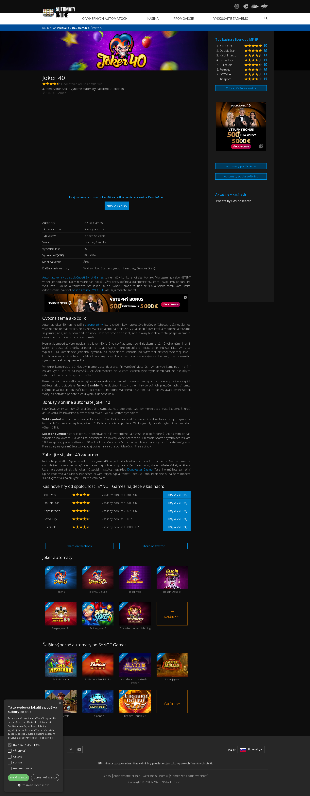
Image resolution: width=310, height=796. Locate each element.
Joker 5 (61, 579)
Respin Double (172, 579)
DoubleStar (51, 503)
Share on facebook (79, 546)
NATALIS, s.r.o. (171, 782)
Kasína (153, 18)
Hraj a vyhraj (176, 495)
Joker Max (135, 579)
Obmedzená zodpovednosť (188, 776)
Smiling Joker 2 (98, 616)
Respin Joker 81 (61, 616)
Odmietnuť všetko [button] (45, 777)
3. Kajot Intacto (226, 55)
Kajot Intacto (52, 511)
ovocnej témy (94, 324)
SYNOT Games (56, 93)
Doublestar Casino (140, 469)
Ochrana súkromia (155, 776)
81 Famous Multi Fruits (98, 667)
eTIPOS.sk (50, 495)
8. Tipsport (223, 79)
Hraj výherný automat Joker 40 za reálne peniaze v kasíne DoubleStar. (116, 202)
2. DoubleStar (225, 50)
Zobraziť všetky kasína (241, 88)
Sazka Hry (50, 519)
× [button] (59, 702)
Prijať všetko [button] (18, 777)
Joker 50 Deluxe (98, 579)
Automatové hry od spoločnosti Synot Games (73, 277)
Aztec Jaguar (172, 667)
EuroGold (50, 527)
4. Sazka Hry (224, 60)
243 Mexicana (61, 667)
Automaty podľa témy (241, 166)
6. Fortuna (223, 69)
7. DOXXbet (224, 74)
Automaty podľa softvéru (241, 176)
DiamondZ (98, 703)
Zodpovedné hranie (126, 776)
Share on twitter (154, 546)
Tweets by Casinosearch (233, 201)
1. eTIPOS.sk (224, 46)
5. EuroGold (224, 65)
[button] (33, 785)
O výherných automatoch (105, 18)
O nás (107, 776)
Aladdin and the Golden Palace (135, 669)
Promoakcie (183, 18)
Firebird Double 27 (135, 703)
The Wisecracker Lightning (135, 616)
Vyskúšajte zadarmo (230, 18)
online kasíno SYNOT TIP (88, 290)
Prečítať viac (46, 737)
